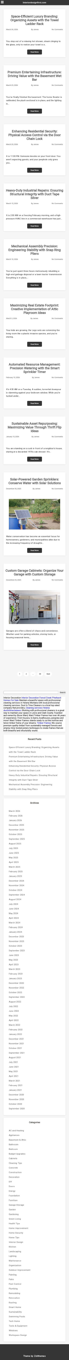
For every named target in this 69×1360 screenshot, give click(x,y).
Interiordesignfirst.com (34, 2)
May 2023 (13, 960)
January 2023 (15, 978)
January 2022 (15, 1034)
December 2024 (16, 881)
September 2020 (17, 1108)
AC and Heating (16, 1130)
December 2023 (16, 936)
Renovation (14, 1298)
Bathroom (13, 1144)
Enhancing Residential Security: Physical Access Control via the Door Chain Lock (34, 135)
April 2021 (14, 1076)
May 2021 (13, 1071)
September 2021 (17, 1053)
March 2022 (14, 1025)
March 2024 (14, 923)
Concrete (13, 1168)
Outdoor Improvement (19, 1270)
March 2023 (14, 969)
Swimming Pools (17, 1316)
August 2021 (15, 1057)
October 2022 (15, 992)
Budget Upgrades (17, 1154)
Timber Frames (44, 723)
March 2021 (14, 1081)
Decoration (14, 1177)
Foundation (14, 1195)
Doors (12, 1186)
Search (62, 692)
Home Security (16, 1233)
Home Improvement (18, 1228)
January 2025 (15, 876)
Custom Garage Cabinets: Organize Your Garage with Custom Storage (34, 572)
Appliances (14, 1135)
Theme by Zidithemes (34, 1356)
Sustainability (15, 1312)
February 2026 (16, 816)
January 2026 (15, 820)
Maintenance (15, 1261)
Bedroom (13, 1149)
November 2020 (16, 1099)
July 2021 (13, 1062)
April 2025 (14, 862)
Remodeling (14, 1293)
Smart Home (15, 1307)
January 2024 (15, 932)
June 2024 (14, 909)
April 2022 (14, 1020)
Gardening (14, 1214)
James (36, 29)
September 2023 (17, 950)
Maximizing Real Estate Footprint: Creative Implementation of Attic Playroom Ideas (34, 309)
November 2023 (16, 941)
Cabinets (13, 1158)
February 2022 (16, 1029)
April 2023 (14, 964)
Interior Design (16, 1242)
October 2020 (15, 1104)
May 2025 (13, 857)
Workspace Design (18, 1335)
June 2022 (14, 1011)
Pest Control (15, 1284)
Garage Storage (16, 1205)
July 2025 (13, 848)
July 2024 (13, 904)
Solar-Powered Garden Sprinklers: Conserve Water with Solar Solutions (34, 481)
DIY (10, 1182)
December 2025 (16, 825)
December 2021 (16, 1039)
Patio (11, 1279)
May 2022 (13, 1015)
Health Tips (14, 1223)
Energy (12, 1191)
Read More (35, 52)
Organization (15, 1265)
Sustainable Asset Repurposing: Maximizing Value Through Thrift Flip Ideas (34, 427)
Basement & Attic (17, 1140)
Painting (13, 1275)
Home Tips (14, 1237)
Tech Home (14, 1321)
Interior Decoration (30, 697)
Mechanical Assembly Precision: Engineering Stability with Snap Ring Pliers (34, 250)
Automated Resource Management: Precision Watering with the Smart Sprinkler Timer (34, 368)
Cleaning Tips (15, 1163)
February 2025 (16, 871)
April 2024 (14, 918)
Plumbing (13, 1288)
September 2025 (17, 839)
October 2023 (15, 946)
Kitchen (12, 1247)
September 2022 (17, 997)
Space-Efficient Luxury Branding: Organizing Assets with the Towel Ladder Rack (34, 20)
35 (40, 674)
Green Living (15, 1219)
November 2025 (16, 830)
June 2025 (14, 853)
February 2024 (16, 927)
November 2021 (16, 1043)
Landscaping (15, 1251)
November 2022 (16, 988)
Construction (15, 1172)
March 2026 (14, 811)
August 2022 (15, 1002)
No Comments (57, 29)
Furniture (13, 1200)
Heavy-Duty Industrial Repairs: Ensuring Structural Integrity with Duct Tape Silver (34, 194)
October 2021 (15, 1048)
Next (48, 674)
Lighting (12, 1256)
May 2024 (13, 913)
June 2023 (14, 955)
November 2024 (16, 885)
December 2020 (16, 1095)
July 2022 (13, 1006)
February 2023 (16, 974)
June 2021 (14, 1067)
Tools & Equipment (18, 1326)
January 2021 (15, 1090)
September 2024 (17, 895)
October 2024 (15, 890)
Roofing (13, 1302)
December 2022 (16, 983)
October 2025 (15, 834)
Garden (12, 1209)
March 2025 (14, 867)
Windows (13, 1330)
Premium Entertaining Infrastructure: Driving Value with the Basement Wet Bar (34, 76)
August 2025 (15, 843)
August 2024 (15, 899)
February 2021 (16, 1085)
